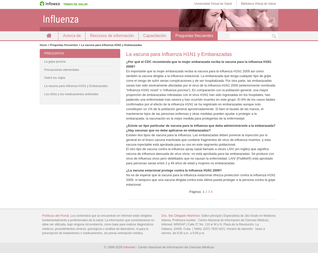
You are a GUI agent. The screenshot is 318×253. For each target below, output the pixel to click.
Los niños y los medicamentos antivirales (71, 94)
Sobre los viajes (54, 78)
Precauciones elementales (61, 70)
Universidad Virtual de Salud (213, 3)
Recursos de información (112, 36)
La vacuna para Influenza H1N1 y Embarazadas (76, 86)
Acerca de (72, 36)
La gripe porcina (55, 61)
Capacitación (154, 36)
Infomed (129, 247)
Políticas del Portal (55, 215)
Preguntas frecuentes (194, 36)
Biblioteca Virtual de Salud (258, 3)
